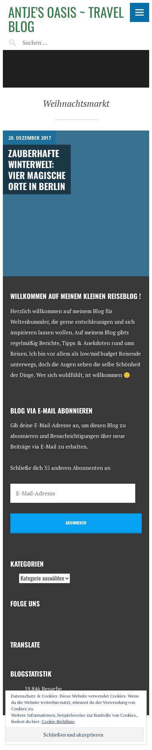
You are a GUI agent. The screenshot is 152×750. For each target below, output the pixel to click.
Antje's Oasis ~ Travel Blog (66, 19)
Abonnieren (75, 523)
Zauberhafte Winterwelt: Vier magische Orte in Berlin (36, 169)
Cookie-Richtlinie (58, 721)
